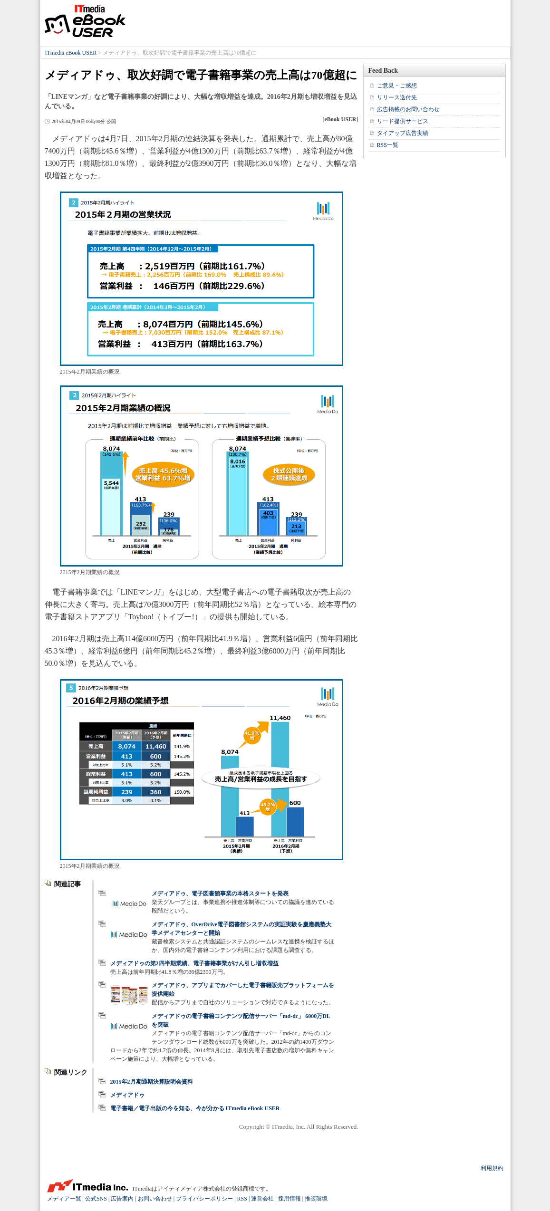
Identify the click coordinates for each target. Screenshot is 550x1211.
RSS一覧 (387, 145)
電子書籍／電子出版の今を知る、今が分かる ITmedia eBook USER (195, 1108)
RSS (242, 1198)
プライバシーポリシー (204, 1198)
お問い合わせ (155, 1198)
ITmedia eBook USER (85, 21)
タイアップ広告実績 (402, 133)
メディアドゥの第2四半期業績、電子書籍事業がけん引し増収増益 (194, 963)
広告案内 (122, 1198)
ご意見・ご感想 (397, 85)
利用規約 (492, 1168)
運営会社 (262, 1198)
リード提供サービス (402, 121)
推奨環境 (316, 1198)
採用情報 (289, 1198)
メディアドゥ (127, 1095)
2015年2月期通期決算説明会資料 (151, 1081)
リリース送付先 (397, 97)
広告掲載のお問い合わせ (408, 109)
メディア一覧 (64, 1198)
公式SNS (96, 1198)
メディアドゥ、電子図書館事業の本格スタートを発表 (220, 893)
